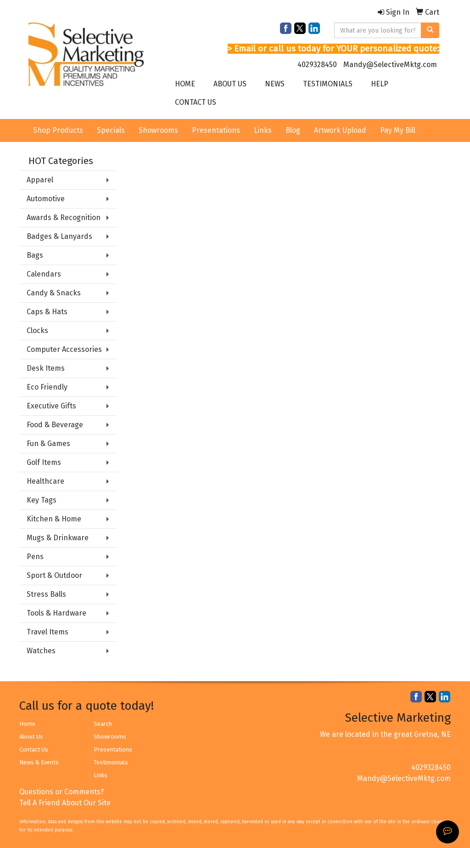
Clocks (37, 330)
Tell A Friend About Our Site (65, 802)
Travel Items (47, 632)
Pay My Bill (397, 130)
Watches (41, 650)
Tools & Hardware (56, 613)
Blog (292, 130)
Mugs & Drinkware (58, 537)
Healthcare (45, 481)
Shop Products (58, 130)
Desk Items (46, 368)
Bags (35, 255)
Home (27, 723)
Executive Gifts (51, 405)
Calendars (44, 274)
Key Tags (41, 500)
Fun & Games (48, 443)
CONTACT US (195, 102)
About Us (31, 736)
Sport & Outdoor (54, 575)
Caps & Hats (47, 311)
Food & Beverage (55, 424)
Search (103, 723)
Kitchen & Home (54, 518)
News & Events (39, 762)
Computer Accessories (64, 349)
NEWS (275, 83)
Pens (35, 556)
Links (263, 130)
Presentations (216, 130)
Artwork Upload (340, 130)
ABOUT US (229, 83)
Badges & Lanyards (59, 236)
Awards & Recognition (64, 217)
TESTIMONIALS (327, 83)
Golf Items (44, 462)
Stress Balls (46, 594)
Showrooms (158, 130)
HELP (379, 83)
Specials (111, 130)
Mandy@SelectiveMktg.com (390, 64)
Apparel (40, 179)
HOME (185, 83)
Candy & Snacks (54, 292)
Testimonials (111, 762)
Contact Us (33, 749)
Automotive (46, 198)
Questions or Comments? (61, 791)
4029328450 (317, 64)
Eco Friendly (47, 387)
